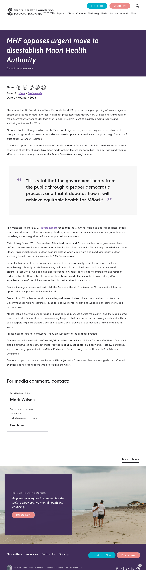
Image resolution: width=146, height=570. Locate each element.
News (22, 93)
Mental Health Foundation (32, 568)
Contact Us (48, 554)
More (133, 13)
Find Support (58, 13)
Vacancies (32, 554)
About (71, 13)
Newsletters (14, 554)
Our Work (81, 13)
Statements (35, 93)
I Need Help (97, 5)
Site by (74, 568)
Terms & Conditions (55, 568)
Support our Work (119, 13)
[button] (140, 566)
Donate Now (120, 5)
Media (104, 13)
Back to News (130, 459)
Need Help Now (102, 555)
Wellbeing (93, 13)
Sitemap (64, 554)
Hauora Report (48, 227)
